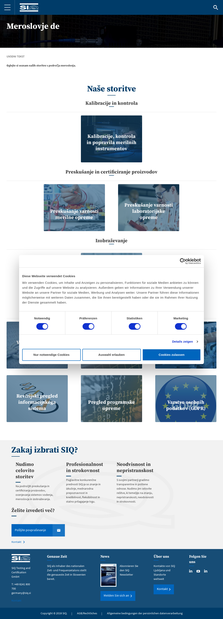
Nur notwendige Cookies (51, 354)
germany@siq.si (21, 593)
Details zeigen (182, 341)
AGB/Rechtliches (87, 613)
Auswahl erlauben (111, 354)
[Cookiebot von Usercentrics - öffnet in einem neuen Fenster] (183, 261)
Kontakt (16, 542)
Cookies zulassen (172, 354)
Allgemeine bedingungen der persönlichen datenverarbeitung (145, 613)
